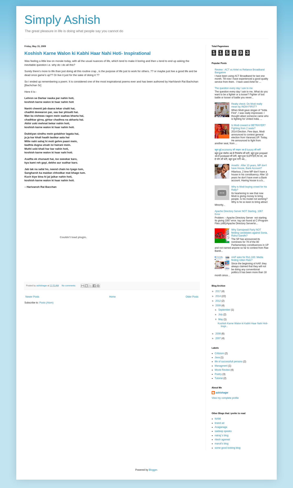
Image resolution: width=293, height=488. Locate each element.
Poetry (218, 374)
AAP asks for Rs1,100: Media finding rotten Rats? (247, 259)
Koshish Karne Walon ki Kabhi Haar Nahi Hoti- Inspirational (87, 53)
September (224, 309)
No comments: (69, 285)
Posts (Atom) (46, 302)
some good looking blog (228, 447)
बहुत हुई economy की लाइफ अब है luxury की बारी (238, 149)
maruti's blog (221, 443)
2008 (218, 333)
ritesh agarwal (222, 439)
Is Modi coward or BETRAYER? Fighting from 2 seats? (248, 127)
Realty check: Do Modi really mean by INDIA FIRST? (246, 105)
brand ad (219, 423)
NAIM (218, 418)
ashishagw (222, 392)
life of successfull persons (229, 361)
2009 (218, 305)
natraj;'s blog (221, 435)
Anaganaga (221, 427)
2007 (218, 338)
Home (112, 296)
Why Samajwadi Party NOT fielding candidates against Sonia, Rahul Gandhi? (249, 232)
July (220, 314)
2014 (218, 296)
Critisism (219, 353)
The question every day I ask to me (234, 88)
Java (217, 357)
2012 (218, 300)
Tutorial (219, 378)
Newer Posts (32, 296)
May (221, 319)
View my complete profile (225, 398)
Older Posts (192, 296)
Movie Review (222, 369)
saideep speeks (223, 431)
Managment (221, 365)
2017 (218, 291)
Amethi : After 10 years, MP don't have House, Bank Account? (249, 167)
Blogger (153, 469)
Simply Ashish (62, 19)
